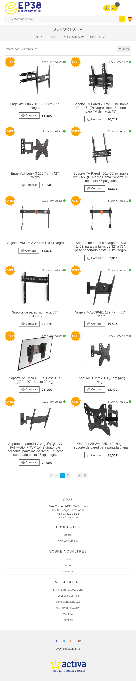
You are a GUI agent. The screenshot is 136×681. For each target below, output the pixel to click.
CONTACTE (68, 571)
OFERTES (68, 534)
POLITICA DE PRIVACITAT (68, 608)
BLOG (68, 565)
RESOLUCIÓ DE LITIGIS (68, 596)
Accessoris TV (74, 37)
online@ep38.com (68, 517)
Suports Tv (97, 37)
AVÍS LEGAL (68, 614)
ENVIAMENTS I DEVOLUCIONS (68, 590)
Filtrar (124, 49)
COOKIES (68, 620)
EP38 (68, 559)
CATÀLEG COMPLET (68, 541)
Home (35, 37)
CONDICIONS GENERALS (68, 602)
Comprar (29, 115)
